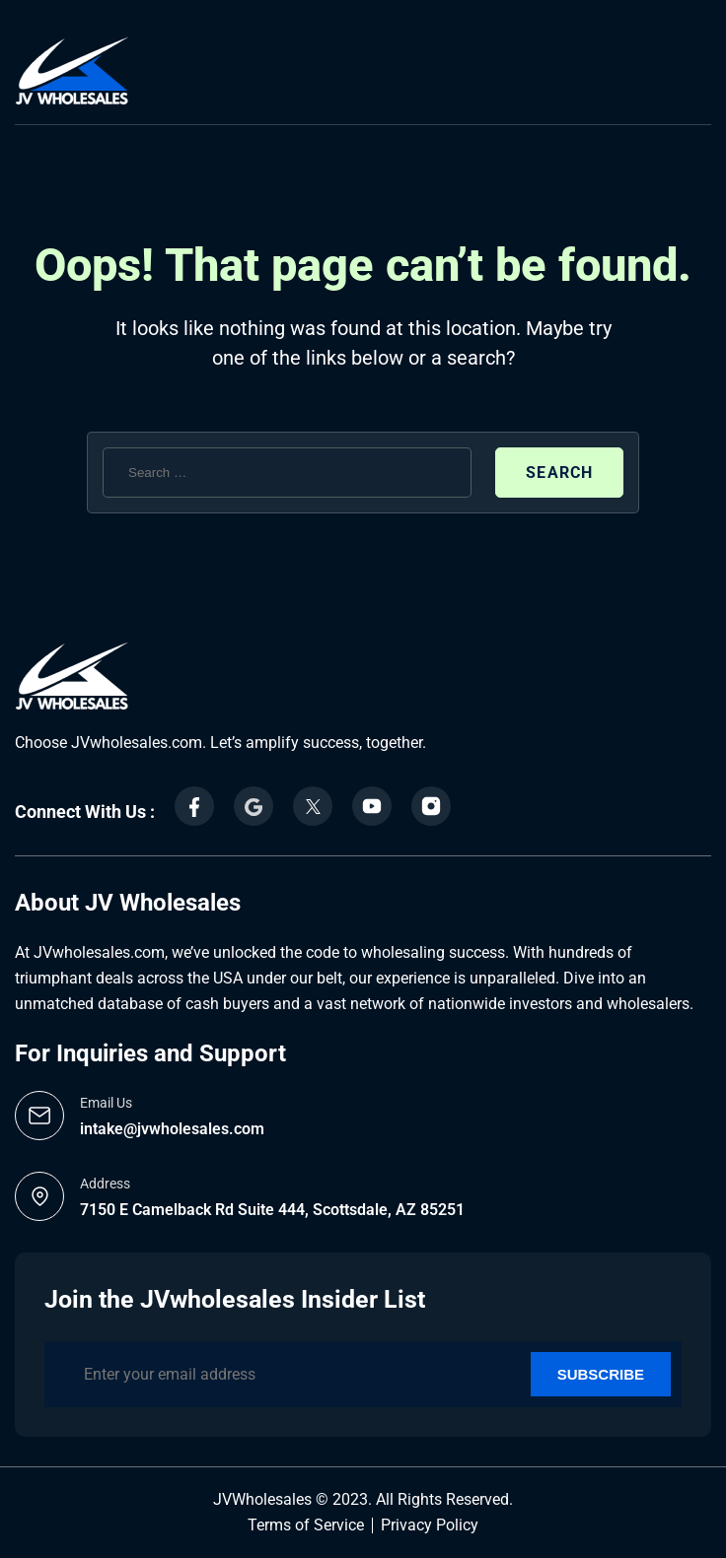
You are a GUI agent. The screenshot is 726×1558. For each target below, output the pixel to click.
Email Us (106, 1103)
